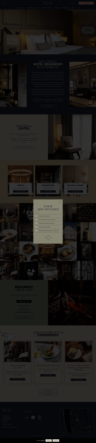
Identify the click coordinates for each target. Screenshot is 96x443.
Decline (56, 440)
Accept (48, 440)
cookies (42, 440)
